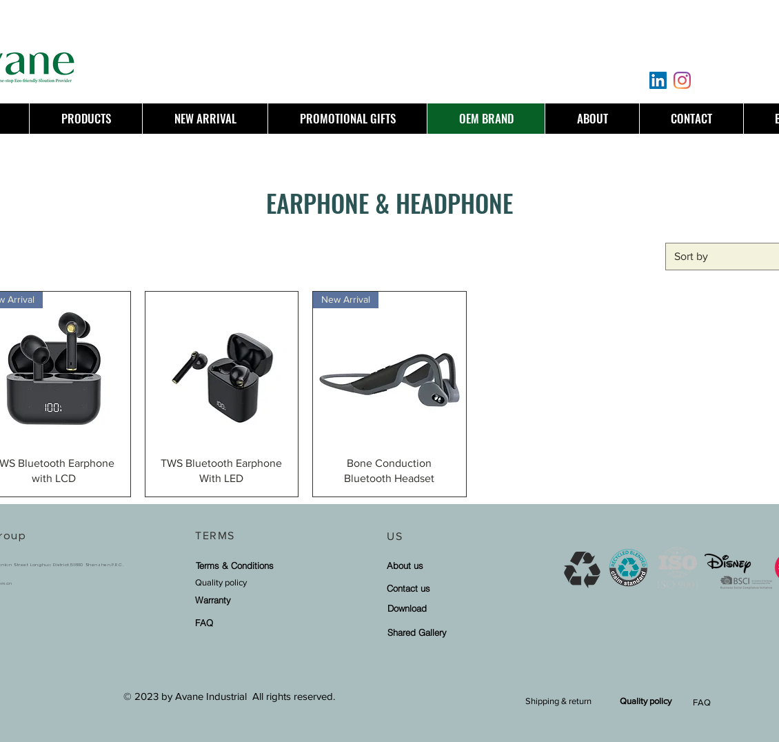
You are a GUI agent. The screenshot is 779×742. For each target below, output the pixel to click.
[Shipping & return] (558, 701)
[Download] (445, 607)
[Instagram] (682, 80)
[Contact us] (445, 587)
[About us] (445, 565)
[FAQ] (230, 622)
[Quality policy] (253, 582)
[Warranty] (230, 599)
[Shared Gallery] (445, 632)
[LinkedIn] (658, 80)
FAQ (702, 702)
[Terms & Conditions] (234, 565)
